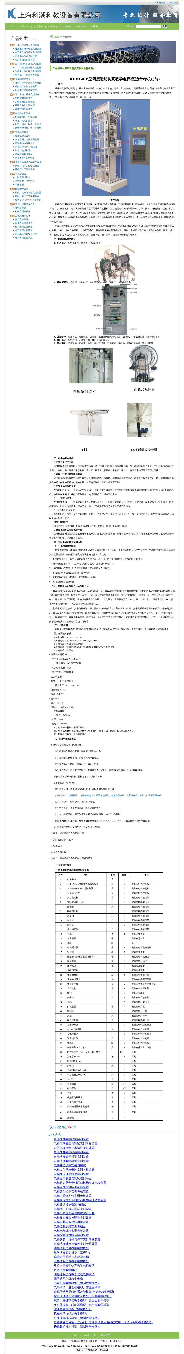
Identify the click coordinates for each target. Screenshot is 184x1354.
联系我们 (95, 26)
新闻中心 (66, 26)
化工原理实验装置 (24, 230)
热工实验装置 (21, 219)
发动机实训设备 (22, 136)
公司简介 (24, 26)
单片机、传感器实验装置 (27, 75)
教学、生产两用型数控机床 (28, 83)
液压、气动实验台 (24, 120)
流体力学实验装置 (24, 223)
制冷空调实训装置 (24, 98)
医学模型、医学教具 (25, 181)
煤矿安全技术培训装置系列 (28, 200)
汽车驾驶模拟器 (22, 150)
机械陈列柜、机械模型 (26, 117)
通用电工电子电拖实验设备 (28, 48)
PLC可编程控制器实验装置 (28, 67)
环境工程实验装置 (24, 237)
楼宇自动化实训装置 (25, 105)
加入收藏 (174, 2)
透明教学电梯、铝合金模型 (28, 128)
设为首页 (160, 2)
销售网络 (52, 26)
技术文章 (81, 26)
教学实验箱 (20, 208)
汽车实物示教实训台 (25, 143)
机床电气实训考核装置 (26, 90)
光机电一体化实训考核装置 (28, 71)
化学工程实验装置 (24, 226)
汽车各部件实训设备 (25, 157)
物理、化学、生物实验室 (27, 165)
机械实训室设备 (22, 211)
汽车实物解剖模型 (24, 154)
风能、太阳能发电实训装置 (28, 192)
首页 (12, 26)
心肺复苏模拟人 (22, 177)
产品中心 (38, 26)
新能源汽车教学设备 (25, 169)
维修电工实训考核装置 (26, 56)
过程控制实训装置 (24, 109)
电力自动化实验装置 (25, 59)
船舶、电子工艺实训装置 (27, 196)
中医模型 (19, 184)
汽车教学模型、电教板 (26, 147)
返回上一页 (90, 1335)
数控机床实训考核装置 (26, 86)
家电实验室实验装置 (25, 101)
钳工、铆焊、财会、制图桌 (28, 124)
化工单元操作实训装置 (26, 234)
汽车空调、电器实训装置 (27, 139)
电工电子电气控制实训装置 (28, 52)
